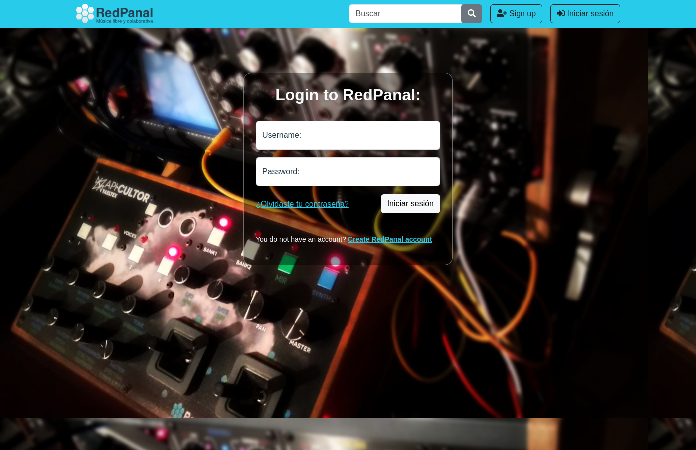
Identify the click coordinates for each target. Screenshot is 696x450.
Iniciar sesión (585, 13)
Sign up (516, 13)
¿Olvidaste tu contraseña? (302, 204)
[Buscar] (405, 13)
